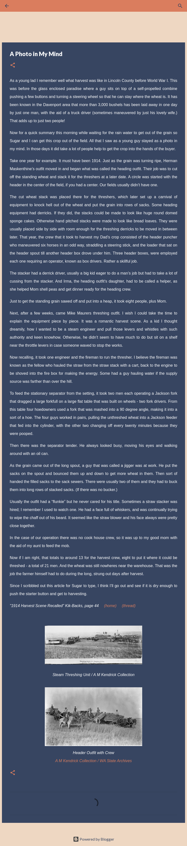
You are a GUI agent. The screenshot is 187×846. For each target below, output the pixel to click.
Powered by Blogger (93, 839)
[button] (13, 65)
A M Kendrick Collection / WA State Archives (93, 761)
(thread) (128, 606)
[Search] (20, 6)
